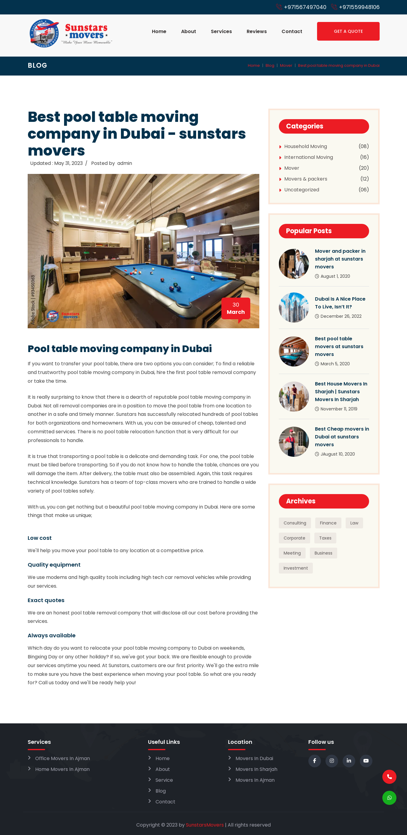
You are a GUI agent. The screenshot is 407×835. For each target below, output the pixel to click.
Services (221, 31)
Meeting (292, 553)
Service (164, 780)
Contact (292, 31)
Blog (270, 65)
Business (323, 553)
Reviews (257, 31)
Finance (328, 523)
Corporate (294, 538)
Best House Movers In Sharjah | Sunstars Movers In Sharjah (341, 391)
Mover (286, 65)
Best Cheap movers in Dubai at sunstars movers (342, 436)
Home (159, 31)
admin (124, 163)
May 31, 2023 (68, 163)
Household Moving (305, 146)
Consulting (295, 523)
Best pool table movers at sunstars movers (339, 346)
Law (354, 523)
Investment (296, 568)
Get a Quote (348, 31)
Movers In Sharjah (256, 769)
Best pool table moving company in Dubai (339, 65)
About (188, 31)
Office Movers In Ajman (62, 758)
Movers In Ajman (255, 780)
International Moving (308, 157)
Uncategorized (301, 189)
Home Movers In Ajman (62, 769)
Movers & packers (305, 178)
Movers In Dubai (254, 758)
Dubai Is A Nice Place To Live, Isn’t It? (340, 302)
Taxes (325, 538)
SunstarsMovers (205, 824)
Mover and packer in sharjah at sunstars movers (340, 259)
